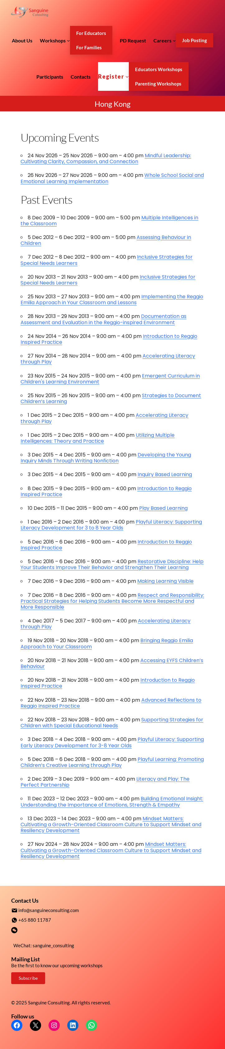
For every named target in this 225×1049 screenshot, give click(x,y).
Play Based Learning (163, 508)
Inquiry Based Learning (165, 474)
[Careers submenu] (174, 40)
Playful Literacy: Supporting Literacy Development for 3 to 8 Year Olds (111, 524)
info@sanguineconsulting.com (48, 910)
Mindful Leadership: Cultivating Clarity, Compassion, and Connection (106, 158)
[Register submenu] (127, 76)
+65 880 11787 (34, 919)
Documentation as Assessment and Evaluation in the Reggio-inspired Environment (103, 319)
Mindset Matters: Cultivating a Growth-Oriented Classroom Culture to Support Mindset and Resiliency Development (111, 824)
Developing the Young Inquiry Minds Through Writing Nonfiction (106, 457)
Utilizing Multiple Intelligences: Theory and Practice (98, 438)
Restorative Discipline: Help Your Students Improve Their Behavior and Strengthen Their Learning (112, 564)
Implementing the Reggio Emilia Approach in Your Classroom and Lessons (112, 299)
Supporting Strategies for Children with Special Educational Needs (112, 722)
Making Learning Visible (165, 581)
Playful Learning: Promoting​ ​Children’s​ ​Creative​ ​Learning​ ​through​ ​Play (112, 762)
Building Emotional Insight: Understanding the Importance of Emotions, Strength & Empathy (112, 801)
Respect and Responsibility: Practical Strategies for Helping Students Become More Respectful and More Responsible (112, 601)
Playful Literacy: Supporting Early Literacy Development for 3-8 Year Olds (112, 742)
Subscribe (28, 977)
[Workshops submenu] (68, 40)
